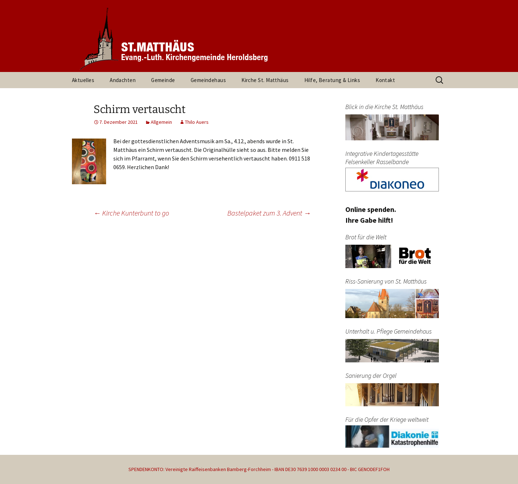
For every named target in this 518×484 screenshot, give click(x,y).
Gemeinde (163, 80)
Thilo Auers (197, 122)
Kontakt (385, 80)
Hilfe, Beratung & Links (332, 80)
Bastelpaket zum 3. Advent (269, 212)
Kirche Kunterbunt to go (131, 212)
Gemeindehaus (208, 80)
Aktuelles (83, 80)
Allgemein (161, 122)
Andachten (123, 80)
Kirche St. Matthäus (265, 80)
